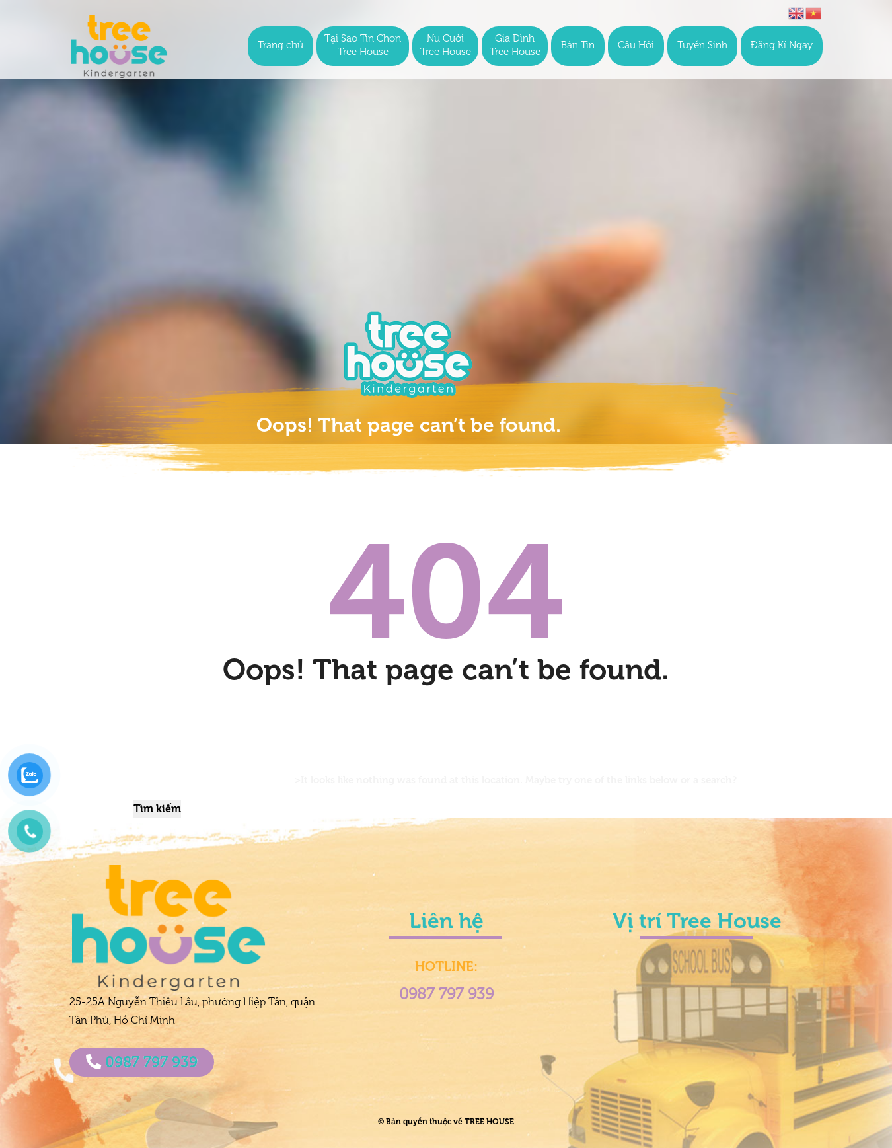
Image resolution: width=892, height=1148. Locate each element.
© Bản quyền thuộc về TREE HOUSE (446, 1121)
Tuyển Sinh (702, 46)
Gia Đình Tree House (515, 45)
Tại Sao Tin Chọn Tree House (362, 45)
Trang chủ (280, 46)
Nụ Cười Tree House (445, 45)
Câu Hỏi (636, 46)
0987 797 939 (142, 1062)
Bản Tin (578, 46)
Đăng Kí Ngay (782, 46)
